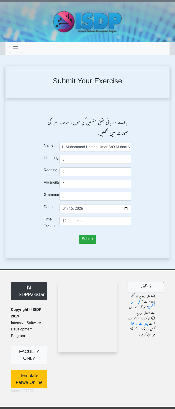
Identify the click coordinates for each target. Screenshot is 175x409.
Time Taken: (49, 223)
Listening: (50, 158)
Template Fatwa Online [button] (29, 379)
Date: (48, 207)
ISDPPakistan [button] (30, 291)
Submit (87, 239)
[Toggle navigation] (15, 48)
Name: (49, 146)
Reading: (50, 170)
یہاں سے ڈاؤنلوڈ (139, 324)
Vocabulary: (50, 183)
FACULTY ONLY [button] (29, 355)
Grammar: (50, 195)
